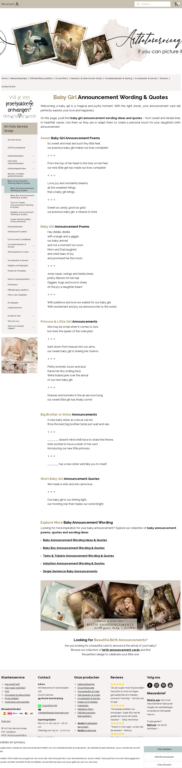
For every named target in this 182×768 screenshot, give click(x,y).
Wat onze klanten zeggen (21, 327)
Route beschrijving (52, 698)
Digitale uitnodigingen (18, 265)
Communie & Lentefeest (19, 239)
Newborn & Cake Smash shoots (86, 78)
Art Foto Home (14, 140)
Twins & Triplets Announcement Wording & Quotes (21, 204)
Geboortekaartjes (18, 78)
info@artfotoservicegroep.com (53, 712)
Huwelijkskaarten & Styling (118, 78)
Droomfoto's (62, 78)
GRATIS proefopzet (16, 147)
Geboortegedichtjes (21, 168)
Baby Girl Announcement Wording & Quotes (22, 189)
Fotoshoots (21, 284)
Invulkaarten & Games (146, 78)
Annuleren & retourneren (17, 695)
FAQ (7, 691)
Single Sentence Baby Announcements (20, 220)
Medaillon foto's (85, 709)
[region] (68, 755)
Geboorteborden (15, 226)
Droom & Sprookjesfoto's (21, 279)
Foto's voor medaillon (17, 295)
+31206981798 (49, 705)
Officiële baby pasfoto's (18, 290)
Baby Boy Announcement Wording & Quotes (22, 196)
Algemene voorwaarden (17, 702)
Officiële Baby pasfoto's (41, 78)
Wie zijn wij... (14, 321)
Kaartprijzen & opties (17, 231)
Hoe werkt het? (12, 684)
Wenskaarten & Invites (21, 252)
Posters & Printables (21, 270)
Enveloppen (13, 302)
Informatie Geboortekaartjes (21, 162)
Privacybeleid (12, 698)
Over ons (5, 721)
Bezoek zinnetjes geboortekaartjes (16, 175)
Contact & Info (8, 86)
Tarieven (164, 78)
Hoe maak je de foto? (15, 687)
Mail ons (151, 725)
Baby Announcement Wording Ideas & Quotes (21, 182)
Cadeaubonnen (15, 307)
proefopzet (87, 730)
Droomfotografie (86, 687)
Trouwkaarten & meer (89, 691)
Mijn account (10, 4)
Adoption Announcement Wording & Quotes (22, 213)
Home (4, 78)
